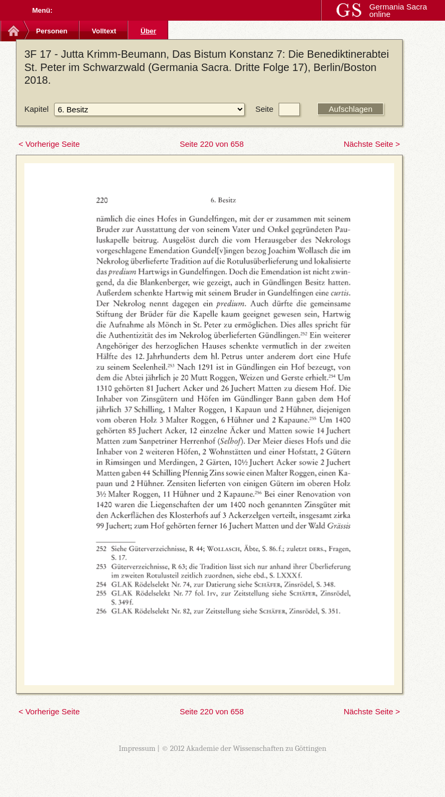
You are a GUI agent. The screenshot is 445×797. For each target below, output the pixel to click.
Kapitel (36, 108)
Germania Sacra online (398, 10)
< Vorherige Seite (49, 143)
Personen (51, 31)
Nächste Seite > (372, 143)
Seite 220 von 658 (212, 143)
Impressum (137, 748)
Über (148, 31)
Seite (264, 108)
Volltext (104, 31)
